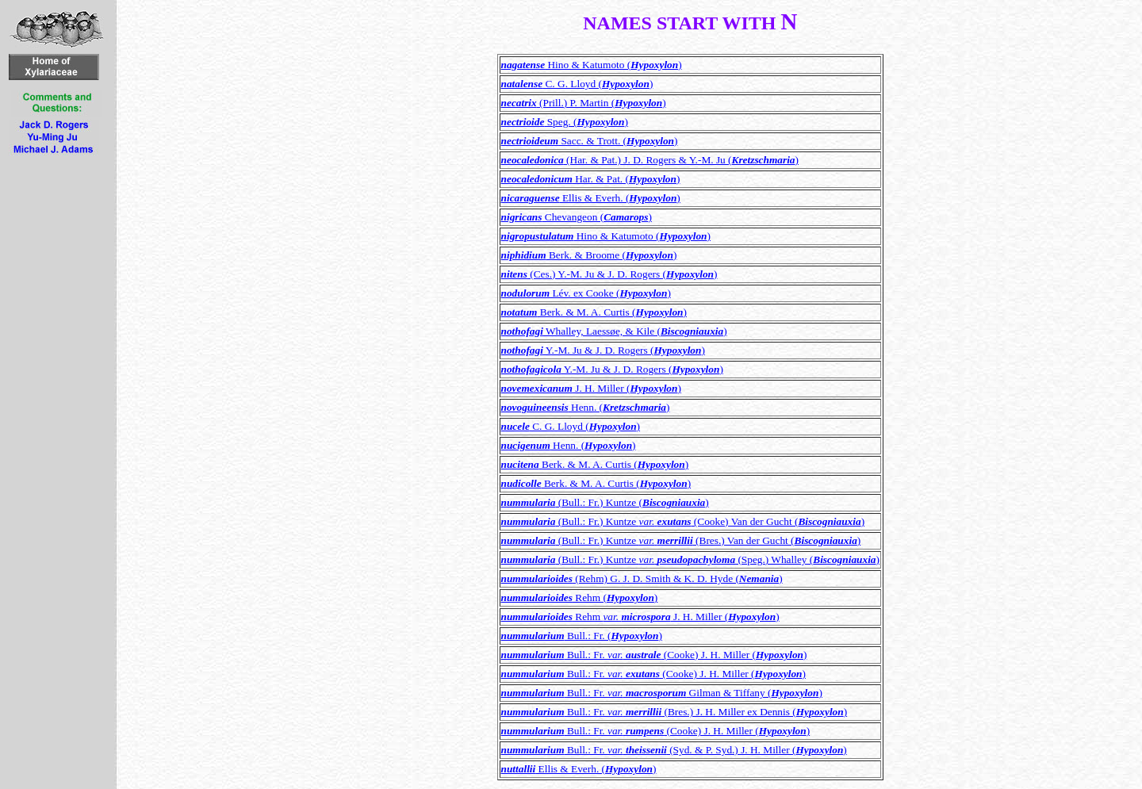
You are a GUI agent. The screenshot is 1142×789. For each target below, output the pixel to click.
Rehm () (579, 597)
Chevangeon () (576, 217)
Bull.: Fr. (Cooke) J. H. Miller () (654, 655)
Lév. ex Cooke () (586, 293)
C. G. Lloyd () (577, 84)
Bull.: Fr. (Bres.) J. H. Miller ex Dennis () (674, 712)
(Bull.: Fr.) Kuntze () (605, 502)
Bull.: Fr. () (581, 636)
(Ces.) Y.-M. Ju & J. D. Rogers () (609, 274)
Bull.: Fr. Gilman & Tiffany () (661, 693)
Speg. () (564, 122)
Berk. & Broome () (589, 255)
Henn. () (585, 407)
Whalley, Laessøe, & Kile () (614, 331)
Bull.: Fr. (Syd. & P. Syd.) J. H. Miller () (674, 750)
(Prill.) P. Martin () (583, 103)
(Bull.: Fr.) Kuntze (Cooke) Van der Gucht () (683, 521)
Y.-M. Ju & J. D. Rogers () (603, 350)
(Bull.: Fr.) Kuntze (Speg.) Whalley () (690, 559)
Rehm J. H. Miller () (640, 616)
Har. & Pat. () (590, 179)
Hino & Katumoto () (591, 65)
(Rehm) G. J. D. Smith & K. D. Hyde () (642, 578)
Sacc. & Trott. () (589, 141)
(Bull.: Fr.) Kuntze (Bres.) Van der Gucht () (681, 540)
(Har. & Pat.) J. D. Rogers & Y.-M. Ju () (650, 160)
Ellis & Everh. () (590, 198)
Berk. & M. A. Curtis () (594, 312)
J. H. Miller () (591, 388)
